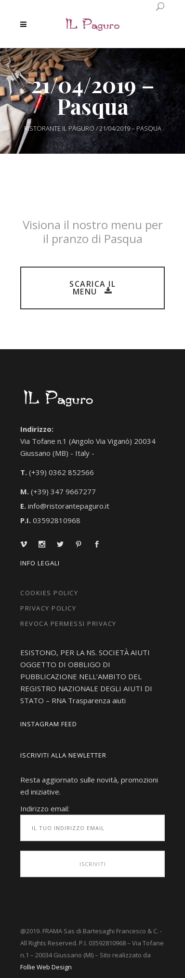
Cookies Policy (49, 592)
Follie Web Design (46, 967)
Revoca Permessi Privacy (68, 623)
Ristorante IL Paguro (59, 128)
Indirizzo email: (44, 808)
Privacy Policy (48, 608)
